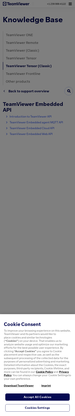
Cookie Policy (44, 372)
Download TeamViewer (19, 385)
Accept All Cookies (37, 397)
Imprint (46, 385)
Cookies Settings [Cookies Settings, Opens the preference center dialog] (37, 408)
